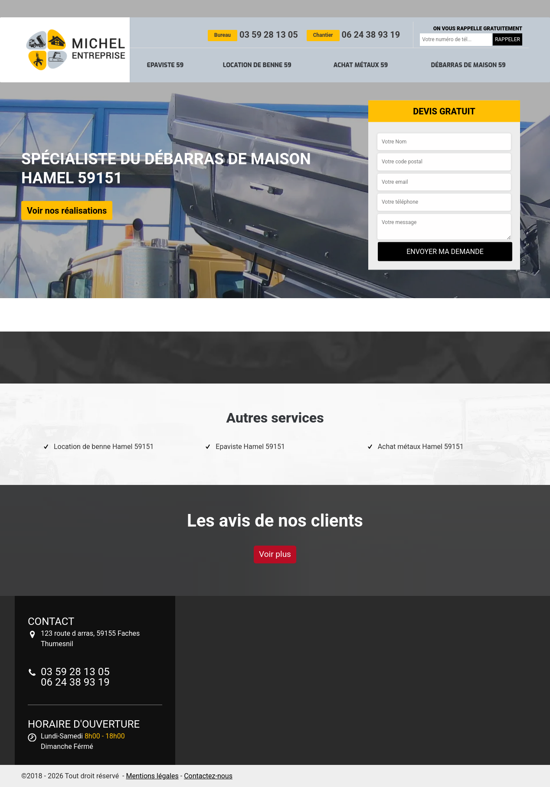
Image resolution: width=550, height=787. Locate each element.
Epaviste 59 (165, 65)
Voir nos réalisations (67, 210)
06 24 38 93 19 (353, 34)
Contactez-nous (208, 776)
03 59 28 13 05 (253, 34)
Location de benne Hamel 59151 (104, 446)
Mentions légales (152, 776)
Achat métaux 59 (361, 65)
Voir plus (275, 554)
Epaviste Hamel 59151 (250, 446)
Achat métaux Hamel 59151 (421, 446)
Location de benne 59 (257, 65)
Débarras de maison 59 (468, 65)
